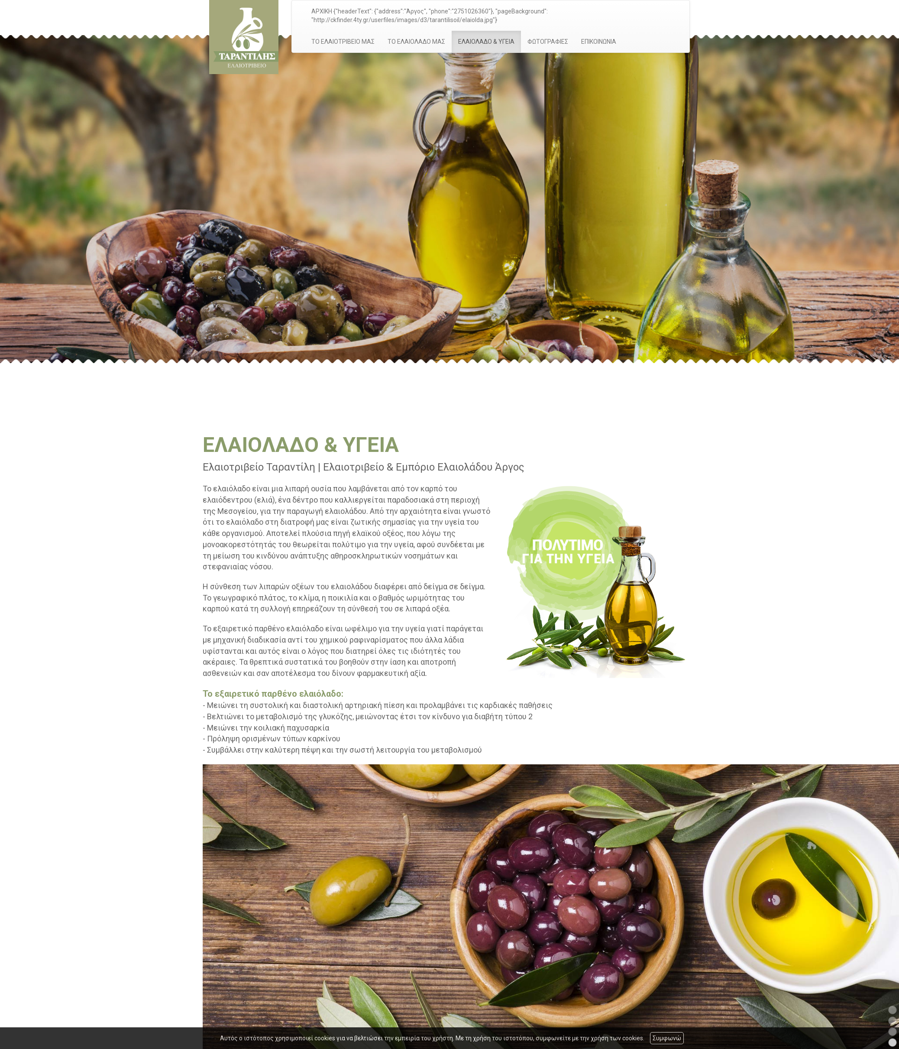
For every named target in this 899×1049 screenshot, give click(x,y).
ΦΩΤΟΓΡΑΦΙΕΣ (547, 41)
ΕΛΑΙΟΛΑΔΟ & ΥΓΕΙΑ (486, 41)
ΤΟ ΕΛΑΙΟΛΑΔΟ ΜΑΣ (416, 41)
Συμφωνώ (667, 1038)
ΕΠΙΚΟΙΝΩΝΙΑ (598, 41)
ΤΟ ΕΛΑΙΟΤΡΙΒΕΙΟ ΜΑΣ (343, 41)
